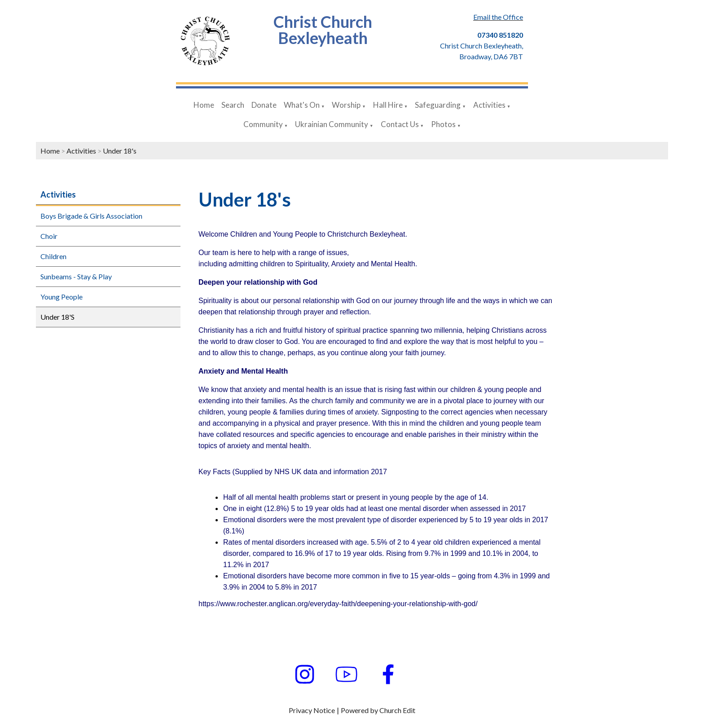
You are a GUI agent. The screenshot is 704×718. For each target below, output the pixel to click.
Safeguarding (438, 105)
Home (204, 105)
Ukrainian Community (331, 124)
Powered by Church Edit (378, 710)
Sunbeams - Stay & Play (76, 276)
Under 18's (119, 150)
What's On (302, 105)
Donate (264, 105)
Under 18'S (57, 317)
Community (263, 124)
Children (53, 256)
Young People (61, 296)
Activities (489, 105)
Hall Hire (388, 105)
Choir (48, 236)
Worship (346, 105)
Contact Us (400, 124)
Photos (443, 124)
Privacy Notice (312, 710)
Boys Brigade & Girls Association (91, 215)
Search (232, 105)
